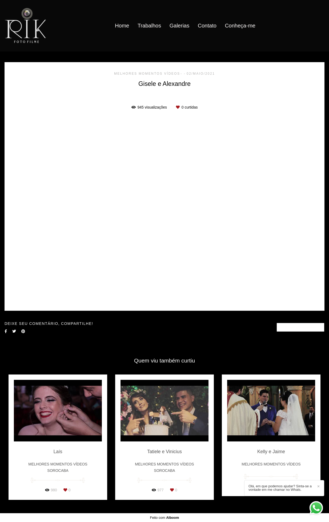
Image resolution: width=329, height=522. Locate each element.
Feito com (164, 518)
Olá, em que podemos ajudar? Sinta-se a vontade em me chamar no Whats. (280, 487)
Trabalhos (149, 26)
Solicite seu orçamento (300, 327)
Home (122, 26)
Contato (207, 26)
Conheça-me (240, 26)
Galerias (179, 26)
